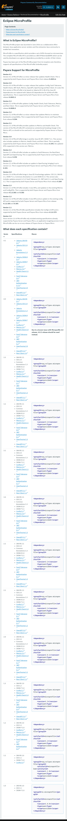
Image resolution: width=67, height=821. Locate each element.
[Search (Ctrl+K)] (58, 7)
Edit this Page (60, 15)
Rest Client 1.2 (21, 586)
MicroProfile (44, 15)
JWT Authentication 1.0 (21, 707)
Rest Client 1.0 (21, 719)
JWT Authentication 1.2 (21, 341)
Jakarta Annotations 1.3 (22, 251)
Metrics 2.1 (20, 467)
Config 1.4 (20, 371)
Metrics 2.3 (20, 374)
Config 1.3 (20, 418)
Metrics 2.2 (20, 420)
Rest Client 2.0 (21, 295)
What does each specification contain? (18, 34)
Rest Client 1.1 (21, 633)
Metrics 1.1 (20, 560)
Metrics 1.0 (20, 732)
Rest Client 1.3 (21, 446)
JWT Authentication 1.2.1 (21, 283)
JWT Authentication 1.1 (21, 388)
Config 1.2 (20, 690)
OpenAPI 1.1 (20, 397)
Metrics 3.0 (20, 269)
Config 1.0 (20, 762)
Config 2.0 (20, 267)
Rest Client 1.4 (21, 400)
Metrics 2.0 (20, 514)
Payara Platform (13, 15)
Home (4, 15)
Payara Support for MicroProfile (15, 32)
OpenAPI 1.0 (20, 630)
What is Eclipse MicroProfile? (15, 29)
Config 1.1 (20, 730)
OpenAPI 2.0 (20, 293)
